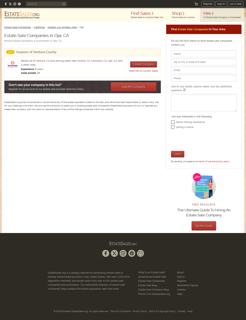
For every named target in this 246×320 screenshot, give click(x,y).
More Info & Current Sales (143, 70)
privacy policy (222, 161)
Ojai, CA (112, 60)
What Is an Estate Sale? (151, 272)
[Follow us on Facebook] (5, 4)
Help (179, 294)
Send (178, 154)
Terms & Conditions (120, 311)
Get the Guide (203, 225)
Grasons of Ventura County (36, 52)
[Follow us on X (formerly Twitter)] (10, 4)
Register (208, 3)
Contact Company (143, 64)
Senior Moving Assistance (190, 122)
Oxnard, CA (83, 60)
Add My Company (133, 87)
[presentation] (197, 139)
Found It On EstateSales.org (154, 294)
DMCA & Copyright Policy (162, 311)
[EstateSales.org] (22, 14)
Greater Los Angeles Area (62, 27)
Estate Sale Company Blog (153, 289)
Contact (181, 289)
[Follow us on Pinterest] (19, 4)
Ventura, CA (43, 60)
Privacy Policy (140, 311)
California (39, 27)
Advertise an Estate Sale (152, 276)
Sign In (221, 3)
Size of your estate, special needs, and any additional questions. (204, 98)
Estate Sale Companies (17, 27)
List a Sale (235, 3)
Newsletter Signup (187, 285)
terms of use (205, 161)
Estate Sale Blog (147, 285)
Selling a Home (184, 127)
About (180, 272)
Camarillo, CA (99, 60)
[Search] (64, 4)
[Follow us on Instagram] (14, 4)
